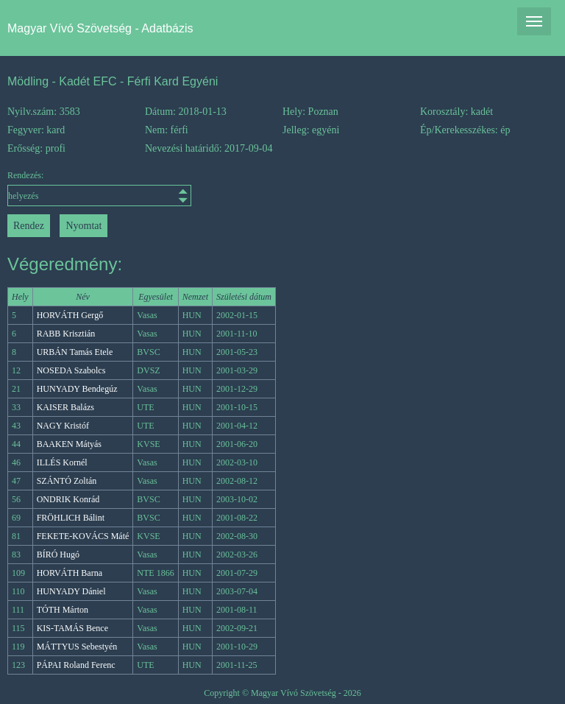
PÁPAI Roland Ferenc (76, 665)
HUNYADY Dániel (71, 591)
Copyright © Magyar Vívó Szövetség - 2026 (282, 693)
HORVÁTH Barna (69, 573)
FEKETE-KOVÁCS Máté (83, 536)
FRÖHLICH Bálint (70, 518)
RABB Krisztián (66, 333)
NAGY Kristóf (63, 425)
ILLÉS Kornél (62, 462)
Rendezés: (76, 188)
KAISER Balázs (65, 407)
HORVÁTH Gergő (70, 315)
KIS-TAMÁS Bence (72, 628)
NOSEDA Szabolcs (71, 370)
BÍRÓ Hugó (58, 554)
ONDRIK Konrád (68, 499)
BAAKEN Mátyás (69, 444)
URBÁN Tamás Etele (75, 352)
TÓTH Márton (62, 610)
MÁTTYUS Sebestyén (77, 646)
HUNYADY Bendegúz (77, 389)
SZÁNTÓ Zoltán (67, 481)
